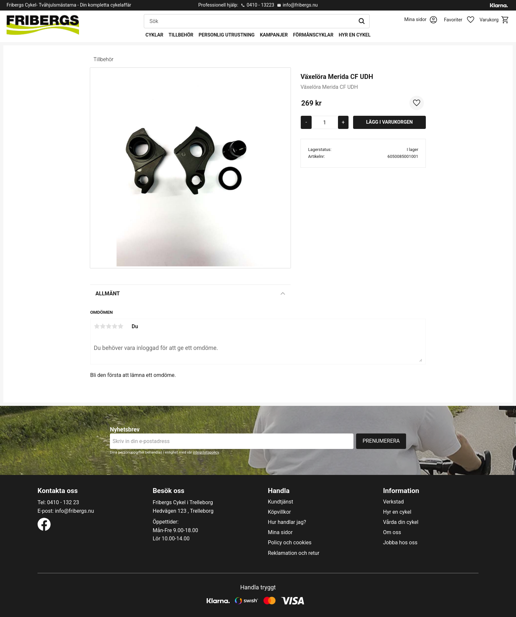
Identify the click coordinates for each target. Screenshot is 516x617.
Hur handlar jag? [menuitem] (287, 522)
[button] (463, 20)
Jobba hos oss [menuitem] (400, 543)
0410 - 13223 (260, 5)
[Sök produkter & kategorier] (249, 21)
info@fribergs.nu (300, 5)
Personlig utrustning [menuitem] (227, 35)
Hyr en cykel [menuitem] (355, 35)
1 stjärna (97, 326)
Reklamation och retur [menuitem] (293, 553)
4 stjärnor (114, 326)
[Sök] (361, 21)
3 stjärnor (109, 326)
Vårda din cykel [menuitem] (401, 522)
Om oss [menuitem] (392, 532)
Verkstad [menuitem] (393, 502)
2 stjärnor (103, 326)
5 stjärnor (120, 326)
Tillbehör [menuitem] (180, 35)
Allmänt (107, 293)
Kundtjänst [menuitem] (280, 502)
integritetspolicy (206, 452)
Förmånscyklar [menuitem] (313, 35)
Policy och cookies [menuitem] (289, 543)
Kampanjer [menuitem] (274, 35)
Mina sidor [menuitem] (280, 532)
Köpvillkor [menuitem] (279, 512)
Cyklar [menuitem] (154, 35)
